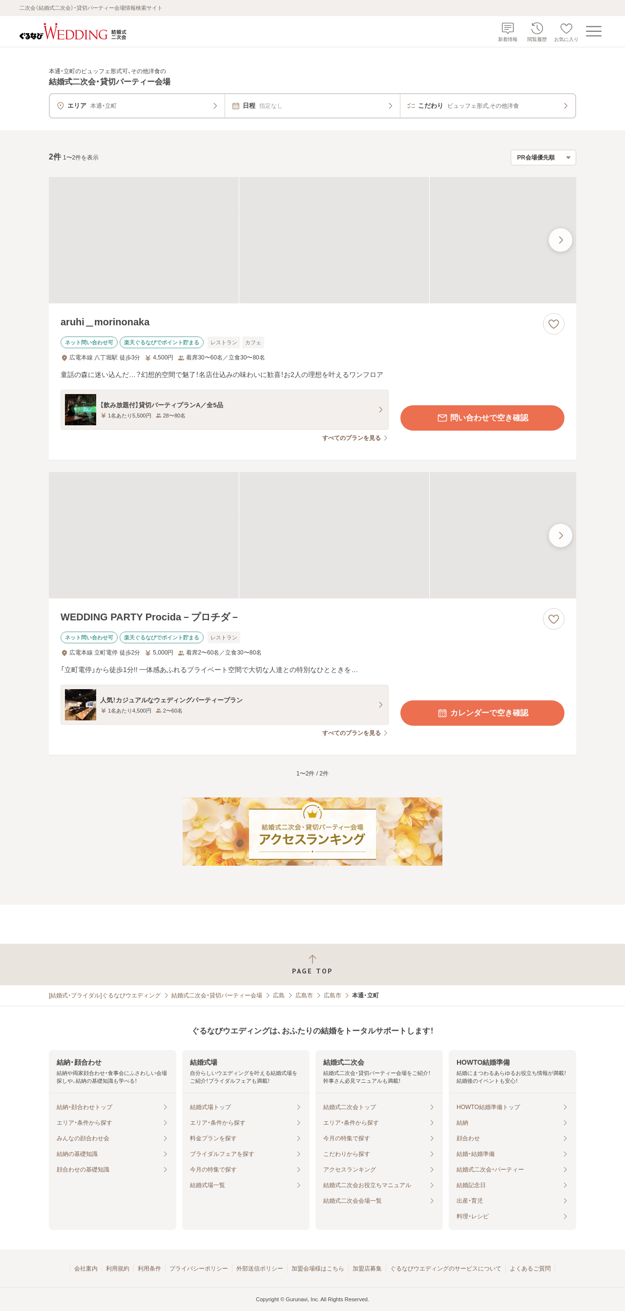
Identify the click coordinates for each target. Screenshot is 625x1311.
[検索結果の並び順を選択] (543, 157)
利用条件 (149, 1268)
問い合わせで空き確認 (482, 418)
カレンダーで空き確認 (482, 713)
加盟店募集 (367, 1268)
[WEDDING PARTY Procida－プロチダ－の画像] (312, 535)
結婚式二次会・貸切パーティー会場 (216, 995)
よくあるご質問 (530, 1268)
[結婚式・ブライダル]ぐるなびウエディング (105, 995)
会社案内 (86, 1268)
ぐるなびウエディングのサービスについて (445, 1268)
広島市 (304, 995)
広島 (279, 995)
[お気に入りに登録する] (553, 324)
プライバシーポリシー (198, 1268)
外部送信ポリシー (259, 1268)
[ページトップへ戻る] (312, 964)
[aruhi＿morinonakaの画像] (312, 240)
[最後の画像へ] (560, 240)
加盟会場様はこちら (318, 1268)
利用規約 (117, 1268)
